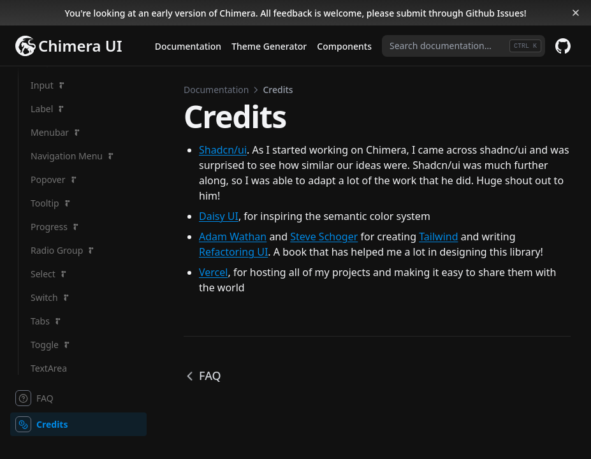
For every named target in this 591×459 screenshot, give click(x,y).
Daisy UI (218, 216)
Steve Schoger (324, 236)
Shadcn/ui (223, 150)
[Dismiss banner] (575, 13)
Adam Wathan (232, 236)
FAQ (202, 375)
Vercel (213, 272)
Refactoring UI (233, 252)
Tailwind (438, 236)
